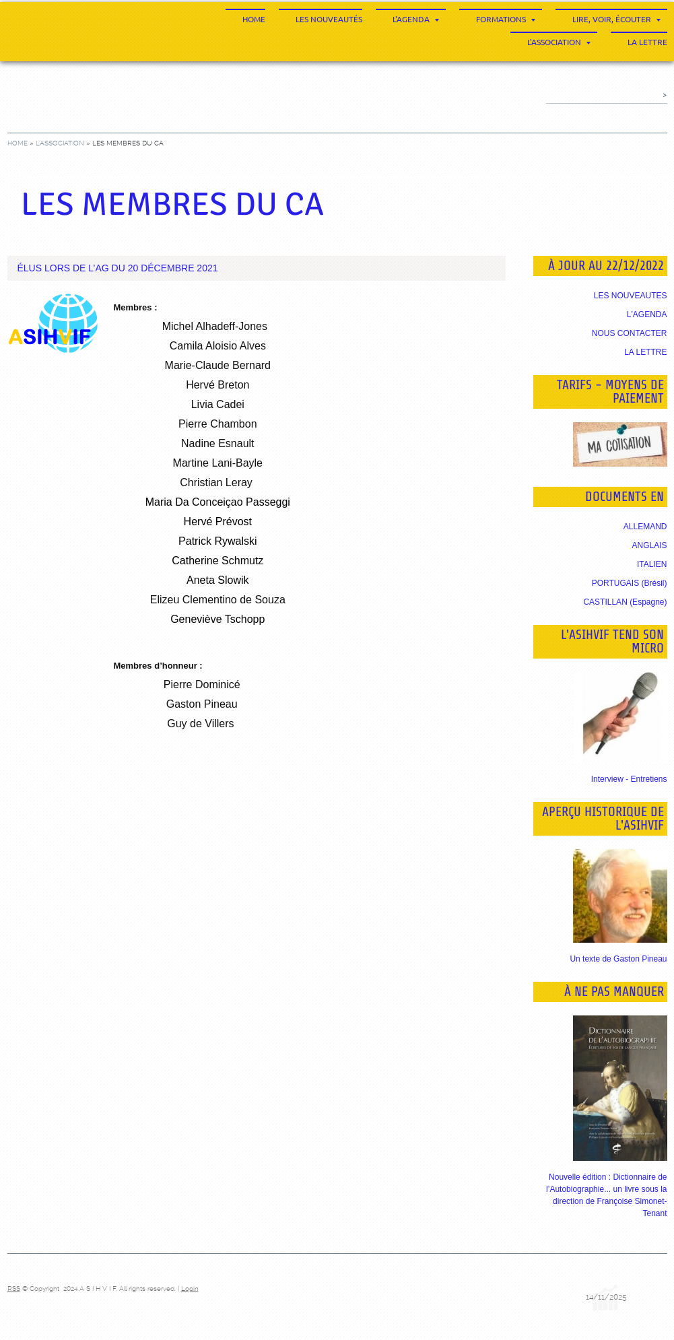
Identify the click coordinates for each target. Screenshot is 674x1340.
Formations (505, 19)
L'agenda (416, 19)
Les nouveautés (329, 19)
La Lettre (647, 42)
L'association (559, 42)
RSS (13, 1288)
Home (253, 19)
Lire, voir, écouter (616, 19)
